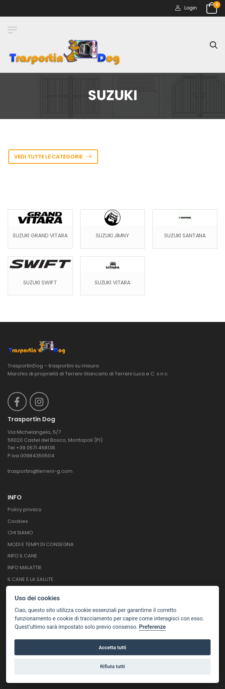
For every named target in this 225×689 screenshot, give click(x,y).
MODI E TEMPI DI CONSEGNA (41, 544)
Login (185, 7)
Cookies (18, 521)
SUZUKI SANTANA (185, 235)
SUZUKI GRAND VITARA (40, 235)
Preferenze (152, 627)
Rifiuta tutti (112, 666)
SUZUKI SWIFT (40, 282)
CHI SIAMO (20, 532)
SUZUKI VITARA (112, 282)
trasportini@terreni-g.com (40, 471)
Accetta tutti (113, 647)
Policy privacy (24, 509)
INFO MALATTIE (25, 567)
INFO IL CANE (22, 555)
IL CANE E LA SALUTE (31, 579)
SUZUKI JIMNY (112, 235)
